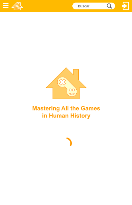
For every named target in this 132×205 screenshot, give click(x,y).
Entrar (125, 6)
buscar (111, 5)
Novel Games (17, 6)
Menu (6, 6)
